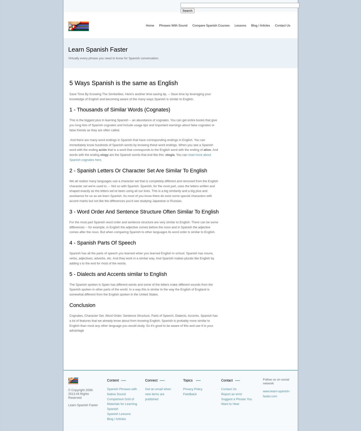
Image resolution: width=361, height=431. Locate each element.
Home (150, 25)
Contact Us (282, 25)
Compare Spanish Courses (211, 25)
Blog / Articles (260, 25)
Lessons (240, 25)
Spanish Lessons (119, 414)
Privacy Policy (193, 389)
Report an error (231, 394)
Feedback (190, 394)
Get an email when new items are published (158, 394)
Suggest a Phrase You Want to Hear (236, 401)
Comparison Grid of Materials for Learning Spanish (122, 404)
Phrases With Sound (173, 25)
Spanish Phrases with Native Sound (122, 391)
